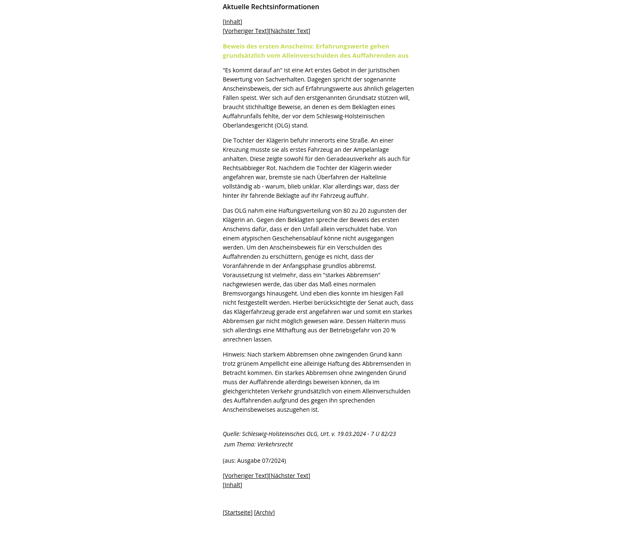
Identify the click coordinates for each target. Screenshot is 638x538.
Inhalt (232, 21)
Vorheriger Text (246, 31)
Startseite (238, 512)
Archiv (264, 512)
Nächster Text (289, 31)
